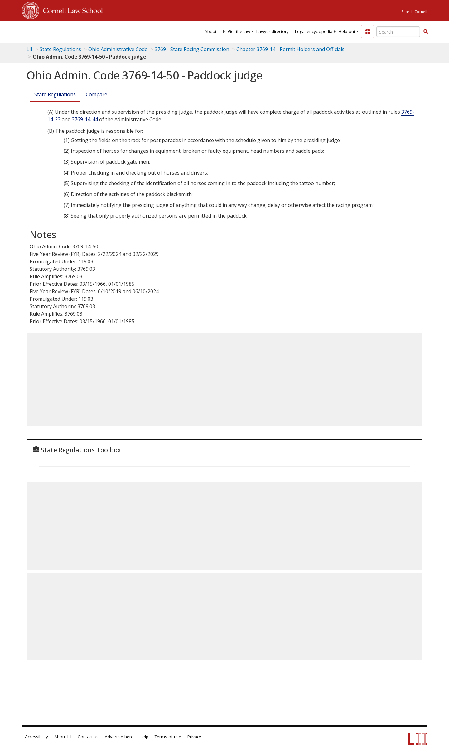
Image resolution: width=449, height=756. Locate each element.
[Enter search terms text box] (398, 31)
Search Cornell (414, 11)
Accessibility (36, 736)
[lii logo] (92, 31)
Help (144, 736)
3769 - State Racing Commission (192, 49)
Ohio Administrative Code (117, 49)
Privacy (194, 736)
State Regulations (60, 49)
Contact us (88, 736)
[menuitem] (213, 31)
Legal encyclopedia (313, 31)
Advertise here (119, 736)
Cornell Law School (71, 9)
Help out (347, 31)
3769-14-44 (85, 119)
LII (29, 49)
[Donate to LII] (367, 31)
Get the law (239, 31)
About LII (213, 31)
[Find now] (426, 32)
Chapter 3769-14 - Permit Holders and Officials (290, 49)
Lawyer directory (272, 31)
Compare (96, 94)
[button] (425, 31)
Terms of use (168, 736)
